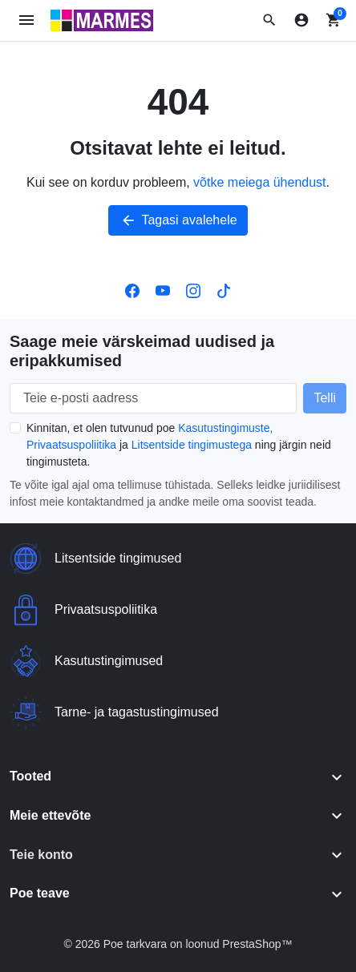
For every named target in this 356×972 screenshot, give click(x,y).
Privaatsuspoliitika (71, 444)
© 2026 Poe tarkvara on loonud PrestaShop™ (177, 944)
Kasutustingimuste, (225, 427)
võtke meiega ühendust (259, 182)
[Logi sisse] (301, 20)
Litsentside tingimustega (191, 444)
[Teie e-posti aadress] (153, 398)
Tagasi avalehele (178, 220)
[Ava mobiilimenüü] (27, 20)
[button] (269, 20)
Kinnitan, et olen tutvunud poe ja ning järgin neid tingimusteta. (178, 444)
